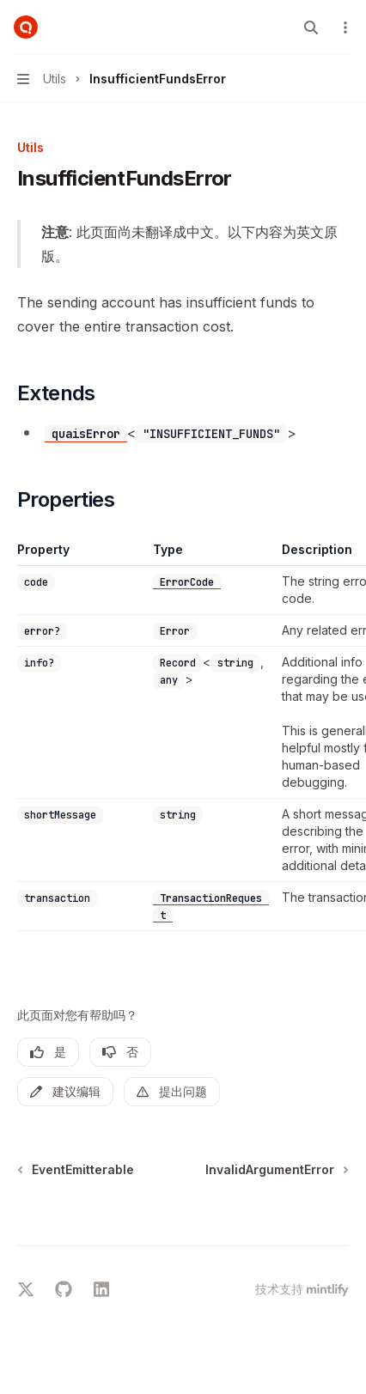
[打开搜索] (311, 27)
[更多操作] (343, 27)
